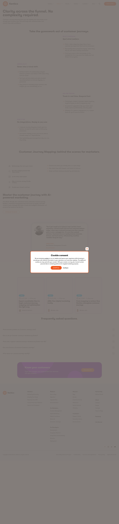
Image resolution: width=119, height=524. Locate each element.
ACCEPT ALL (56, 267)
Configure (65, 267)
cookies (47, 258)
